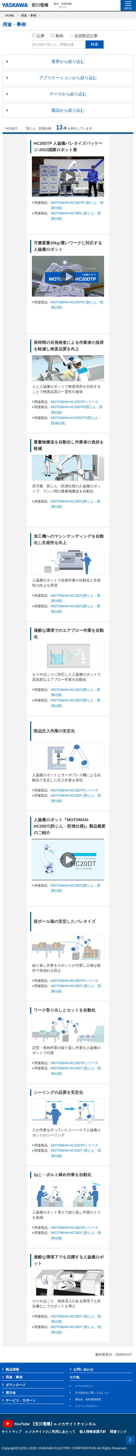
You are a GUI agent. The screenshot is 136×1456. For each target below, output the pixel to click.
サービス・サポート (21, 1400)
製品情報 (12, 1369)
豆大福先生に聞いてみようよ (92, 1392)
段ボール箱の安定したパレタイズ (65, 921)
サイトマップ (12, 1432)
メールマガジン (84, 1386)
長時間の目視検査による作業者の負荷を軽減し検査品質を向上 (69, 345)
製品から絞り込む (68, 110)
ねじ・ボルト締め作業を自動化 (62, 1174)
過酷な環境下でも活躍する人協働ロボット (69, 1260)
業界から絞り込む (68, 61)
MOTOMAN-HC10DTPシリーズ (74, 402)
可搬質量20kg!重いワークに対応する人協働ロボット (68, 246)
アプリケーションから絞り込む (68, 78)
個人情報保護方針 (92, 1432)
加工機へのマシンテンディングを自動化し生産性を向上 (69, 539)
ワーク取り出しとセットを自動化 (65, 1010)
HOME (9, 15)
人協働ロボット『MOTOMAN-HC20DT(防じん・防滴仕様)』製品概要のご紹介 (70, 826)
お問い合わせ (83, 1369)
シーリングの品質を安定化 (58, 1092)
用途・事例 (28, 15)
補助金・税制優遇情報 (88, 1399)
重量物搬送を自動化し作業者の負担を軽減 (69, 445)
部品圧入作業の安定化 (54, 731)
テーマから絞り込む (68, 94)
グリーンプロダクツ (86, 1406)
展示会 (11, 1393)
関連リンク (118, 1432)
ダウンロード (16, 1385)
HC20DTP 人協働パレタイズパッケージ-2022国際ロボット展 (68, 146)
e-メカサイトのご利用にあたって (50, 1432)
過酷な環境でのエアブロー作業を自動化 (69, 633)
